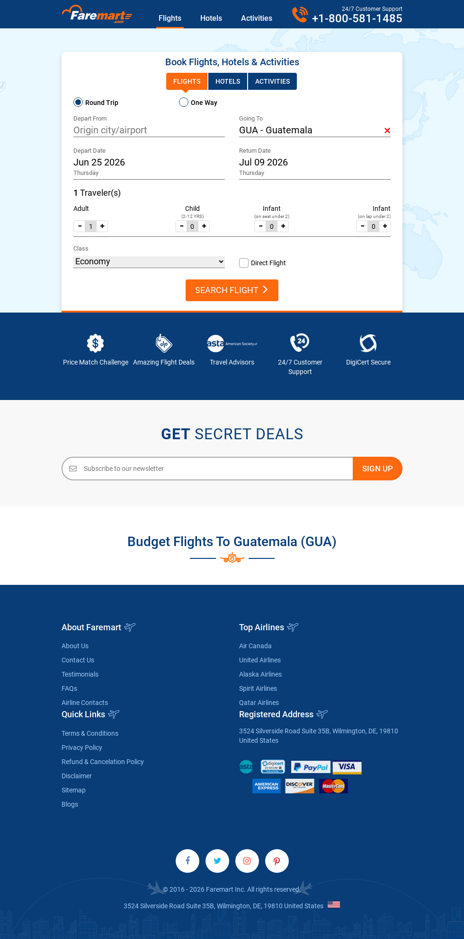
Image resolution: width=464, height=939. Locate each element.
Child (192, 208)
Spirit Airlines (258, 688)
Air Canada (255, 646)
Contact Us (78, 660)
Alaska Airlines (260, 674)
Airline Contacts (85, 702)
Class (81, 248)
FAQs (69, 688)
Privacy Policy (82, 747)
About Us (75, 646)
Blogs (70, 804)
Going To (251, 118)
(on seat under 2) (271, 216)
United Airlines (260, 660)
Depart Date (89, 150)
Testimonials (80, 674)
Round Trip (101, 102)
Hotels (211, 18)
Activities (256, 18)
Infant (272, 208)
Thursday (85, 172)
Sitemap (74, 790)
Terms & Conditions (90, 733)
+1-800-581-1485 (357, 18)
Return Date (255, 150)
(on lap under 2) (374, 216)
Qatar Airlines (259, 702)
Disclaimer (77, 776)
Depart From (90, 118)
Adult (81, 208)
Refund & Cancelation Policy (103, 761)
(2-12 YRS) (192, 216)
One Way (204, 102)
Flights (170, 18)
